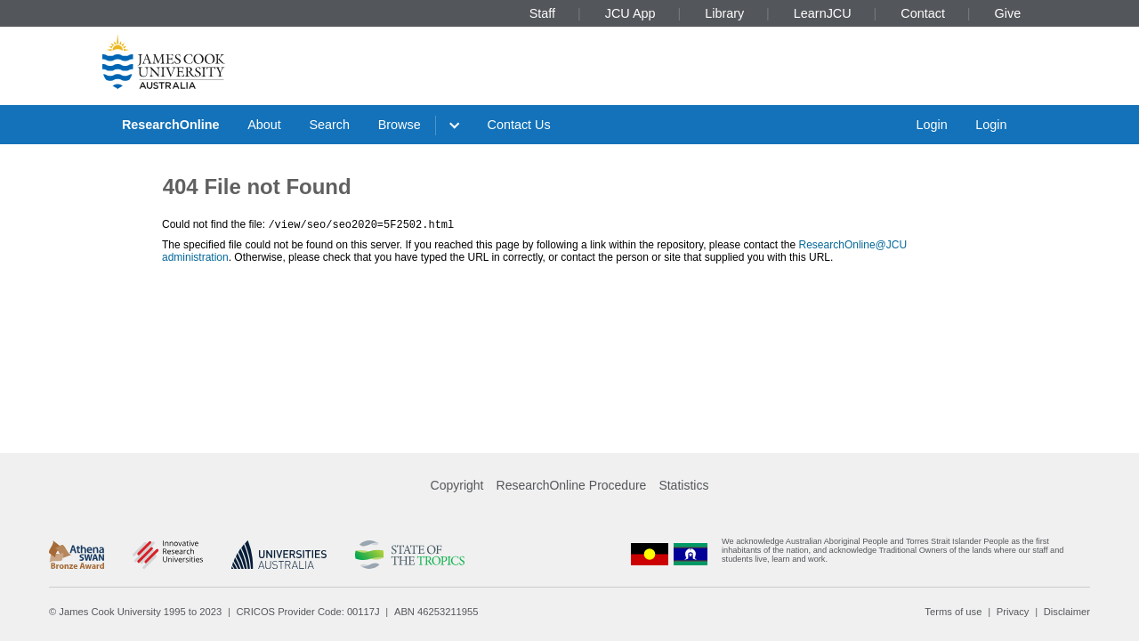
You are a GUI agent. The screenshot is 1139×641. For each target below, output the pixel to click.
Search (329, 125)
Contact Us (519, 125)
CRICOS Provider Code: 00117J (308, 611)
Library (724, 13)
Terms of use (953, 611)
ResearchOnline (171, 125)
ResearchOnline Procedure (572, 485)
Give (1008, 13)
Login (931, 125)
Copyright (457, 485)
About (264, 125)
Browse (399, 125)
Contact (923, 13)
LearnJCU (823, 13)
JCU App (630, 13)
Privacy (1013, 611)
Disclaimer (1067, 611)
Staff (542, 13)
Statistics (683, 485)
